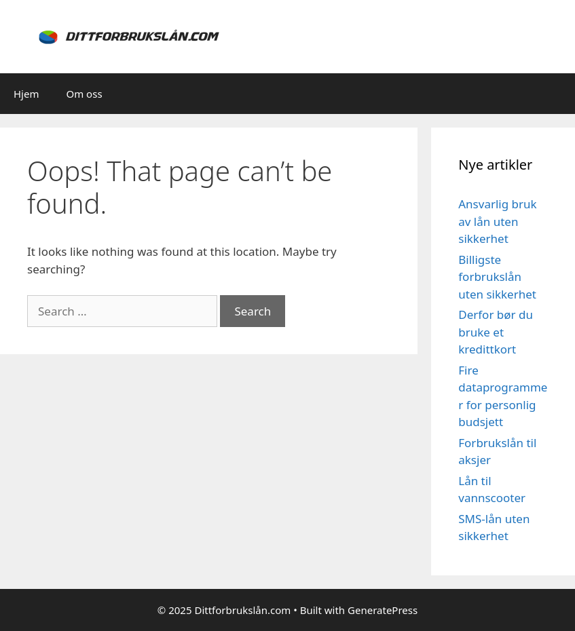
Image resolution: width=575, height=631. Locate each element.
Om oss (84, 93)
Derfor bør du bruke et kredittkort (495, 332)
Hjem (26, 93)
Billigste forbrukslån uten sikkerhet (497, 277)
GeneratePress (383, 610)
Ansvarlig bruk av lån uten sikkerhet (497, 221)
